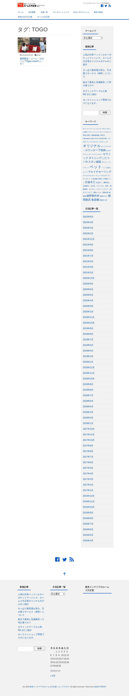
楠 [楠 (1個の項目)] (109, 192)
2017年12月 (89, 429)
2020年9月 (88, 284)
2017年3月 (88, 479)
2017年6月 (88, 462)
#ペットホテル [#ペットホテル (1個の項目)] (105, 132)
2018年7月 (88, 395)
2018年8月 (88, 390)
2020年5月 (88, 295)
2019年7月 (88, 339)
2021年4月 (88, 267)
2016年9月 (88, 512)
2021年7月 (88, 256)
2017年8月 (88, 451)
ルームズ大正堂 (43, 17)
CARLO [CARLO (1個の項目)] (102, 135)
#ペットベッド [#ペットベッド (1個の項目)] (94, 132)
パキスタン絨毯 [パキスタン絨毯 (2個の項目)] (92, 161)
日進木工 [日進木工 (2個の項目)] (90, 182)
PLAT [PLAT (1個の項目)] (96, 138)
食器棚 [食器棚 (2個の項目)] (95, 199)
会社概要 (31, 12)
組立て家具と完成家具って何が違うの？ (97, 84)
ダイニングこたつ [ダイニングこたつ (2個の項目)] (99, 157)
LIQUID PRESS (99, 687)
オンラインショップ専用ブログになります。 (97, 101)
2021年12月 (89, 239)
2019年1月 (88, 362)
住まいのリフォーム (81, 12)
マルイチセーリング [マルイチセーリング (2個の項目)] (99, 171)
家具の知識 (98, 12)
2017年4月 (88, 473)
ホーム (21, 12)
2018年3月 (88, 418)
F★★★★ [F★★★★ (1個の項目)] (86, 138)
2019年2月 (88, 356)
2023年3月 (88, 222)
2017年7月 (88, 457)
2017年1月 (88, 490)
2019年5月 (88, 345)
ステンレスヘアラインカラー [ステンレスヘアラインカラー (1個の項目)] (92, 154)
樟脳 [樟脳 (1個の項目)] (84, 196)
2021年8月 (88, 250)
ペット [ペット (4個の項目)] (95, 167)
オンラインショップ (60, 12)
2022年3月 (88, 228)
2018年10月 (89, 378)
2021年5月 (88, 261)
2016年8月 (88, 518)
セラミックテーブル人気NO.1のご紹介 (95, 92)
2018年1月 (88, 423)
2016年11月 (89, 501)
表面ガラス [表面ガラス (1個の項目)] (103, 196)
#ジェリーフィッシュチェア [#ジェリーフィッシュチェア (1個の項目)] (92, 129)
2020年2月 (88, 311)
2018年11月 (89, 373)
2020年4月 (88, 300)
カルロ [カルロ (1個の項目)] (108, 150)
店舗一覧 (44, 12)
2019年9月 (88, 328)
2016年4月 (88, 540)
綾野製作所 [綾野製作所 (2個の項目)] (92, 195)
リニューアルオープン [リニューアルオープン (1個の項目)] (102, 175)
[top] (64, 574)
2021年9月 (88, 244)
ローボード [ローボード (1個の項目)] (86, 179)
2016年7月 (88, 524)
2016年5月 (88, 535)
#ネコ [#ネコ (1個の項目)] (104, 129)
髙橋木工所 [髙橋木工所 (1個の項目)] (103, 200)
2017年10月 (89, 440)
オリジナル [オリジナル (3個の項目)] (92, 146)
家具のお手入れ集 (25, 17)
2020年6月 (88, 289)
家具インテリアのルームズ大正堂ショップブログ (49, 687)
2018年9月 (88, 384)
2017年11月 (89, 434)
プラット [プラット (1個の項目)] (105, 162)
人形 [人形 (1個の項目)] (92, 179)
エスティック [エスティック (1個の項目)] (103, 142)
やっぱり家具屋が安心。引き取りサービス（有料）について (97, 73)
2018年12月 (89, 367)
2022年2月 (88, 233)
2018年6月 (88, 401)
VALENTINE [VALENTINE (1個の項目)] (103, 138)
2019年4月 (88, 351)
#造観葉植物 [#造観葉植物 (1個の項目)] (95, 135)
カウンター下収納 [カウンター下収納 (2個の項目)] (95, 150)
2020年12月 (89, 278)
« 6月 (52, 676)
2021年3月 (88, 272)
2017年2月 (88, 485)
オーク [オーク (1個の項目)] (103, 146)
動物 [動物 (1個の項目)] (96, 179)
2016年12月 (89, 496)
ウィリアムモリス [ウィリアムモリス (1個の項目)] (92, 142)
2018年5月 (88, 406)
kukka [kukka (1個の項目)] (92, 138)
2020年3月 (88, 306)
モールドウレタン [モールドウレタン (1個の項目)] (89, 175)
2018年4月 (88, 412)
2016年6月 (88, 529)
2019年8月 (88, 334)
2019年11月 (89, 317)
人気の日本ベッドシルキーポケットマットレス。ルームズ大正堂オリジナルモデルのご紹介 (97, 60)
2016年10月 (89, 507)
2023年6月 (88, 217)
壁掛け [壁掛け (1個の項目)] (100, 179)
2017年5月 (88, 468)
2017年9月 (88, 445)
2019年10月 (89, 323)
